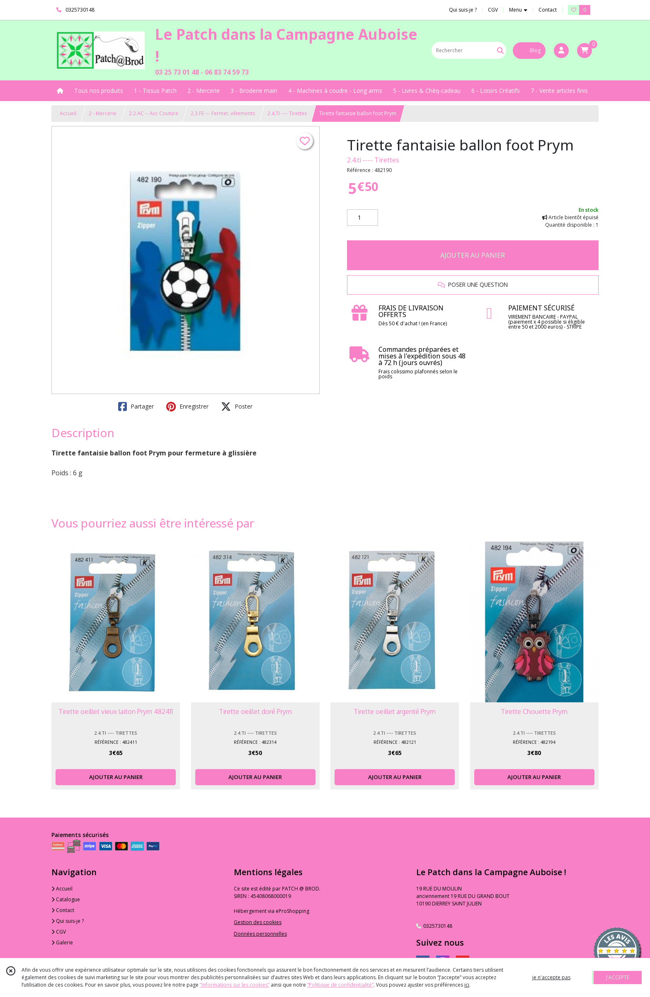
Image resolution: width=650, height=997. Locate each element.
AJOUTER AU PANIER (472, 255)
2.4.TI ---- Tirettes (287, 113)
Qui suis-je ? (67, 920)
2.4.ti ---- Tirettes (373, 160)
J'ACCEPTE (617, 977)
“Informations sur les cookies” (234, 984)
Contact (547, 9)
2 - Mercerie (102, 113)
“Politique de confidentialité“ (340, 984)
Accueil (68, 113)
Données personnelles (260, 933)
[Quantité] (362, 217)
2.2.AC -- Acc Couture (153, 113)
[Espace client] (561, 50)
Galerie (62, 942)
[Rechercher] (500, 50)
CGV (58, 931)
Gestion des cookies (257, 922)
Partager (136, 406)
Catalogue (65, 899)
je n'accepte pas (551, 977)
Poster (236, 406)
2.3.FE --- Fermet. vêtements (223, 113)
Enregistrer (187, 406)
